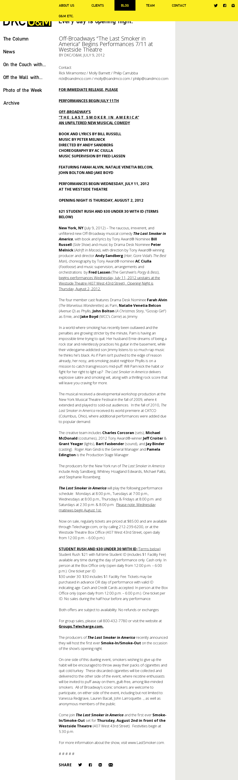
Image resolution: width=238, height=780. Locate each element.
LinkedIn (100, 764)
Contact (179, 5)
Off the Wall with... (23, 77)
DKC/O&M (73, 55)
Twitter (216, 5)
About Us (66, 5)
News (9, 51)
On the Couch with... (24, 64)
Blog (125, 5)
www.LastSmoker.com (146, 742)
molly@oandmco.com (112, 78)
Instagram (233, 5)
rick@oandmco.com (75, 78)
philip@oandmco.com (150, 78)
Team (150, 5)
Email (111, 764)
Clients (97, 5)
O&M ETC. (66, 16)
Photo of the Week (22, 90)
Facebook (224, 5)
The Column (16, 39)
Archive (11, 103)
